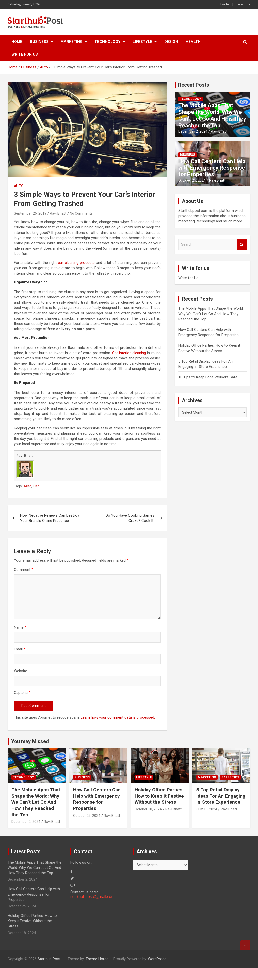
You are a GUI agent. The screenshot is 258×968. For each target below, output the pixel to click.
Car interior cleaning (129, 353)
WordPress (157, 959)
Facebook (243, 4)
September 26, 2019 (30, 213)
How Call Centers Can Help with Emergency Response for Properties (211, 168)
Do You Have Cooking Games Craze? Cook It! (130, 518)
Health (193, 41)
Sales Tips (230, 777)
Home (16, 41)
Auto (19, 186)
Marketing (71, 41)
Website (20, 671)
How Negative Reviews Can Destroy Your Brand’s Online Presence (49, 518)
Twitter (225, 4)
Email (19, 649)
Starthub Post (49, 959)
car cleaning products (76, 262)
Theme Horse (97, 959)
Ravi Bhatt (58, 213)
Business (39, 41)
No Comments (81, 213)
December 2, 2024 (192, 131)
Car (36, 486)
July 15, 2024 (206, 809)
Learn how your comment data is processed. (118, 717)
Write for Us (24, 54)
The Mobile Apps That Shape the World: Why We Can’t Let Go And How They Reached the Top (212, 115)
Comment (23, 569)
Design (171, 41)
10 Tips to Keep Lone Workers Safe (207, 377)
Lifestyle (142, 41)
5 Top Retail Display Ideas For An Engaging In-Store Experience (220, 796)
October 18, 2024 (148, 809)
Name (20, 627)
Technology (107, 41)
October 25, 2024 (192, 180)
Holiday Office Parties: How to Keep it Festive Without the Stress (159, 796)
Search (242, 244)
